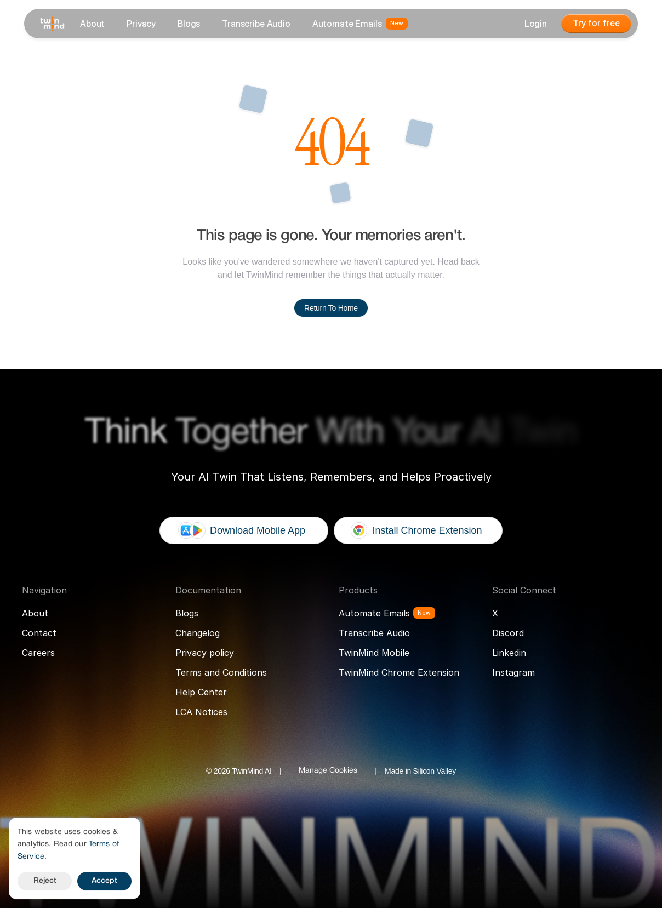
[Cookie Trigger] (328, 771)
